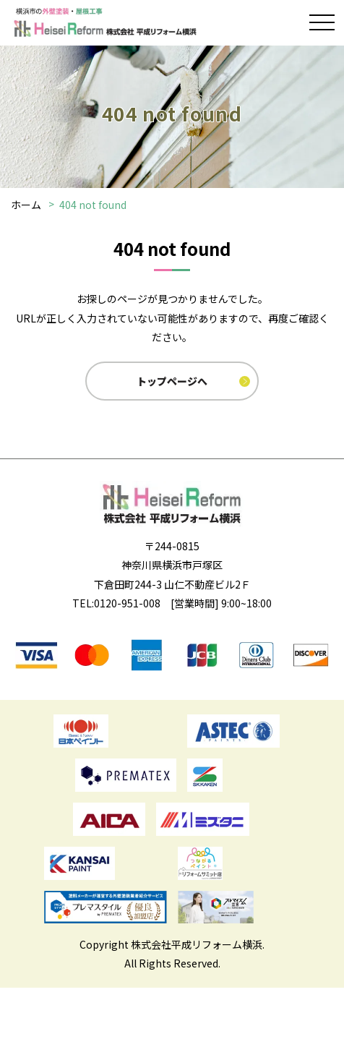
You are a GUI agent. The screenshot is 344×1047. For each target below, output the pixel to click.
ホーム (26, 204)
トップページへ (172, 381)
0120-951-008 (127, 603)
